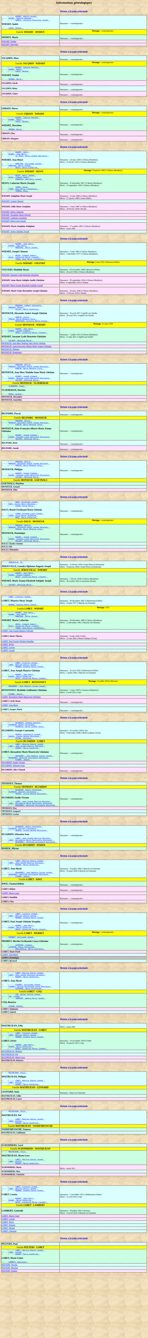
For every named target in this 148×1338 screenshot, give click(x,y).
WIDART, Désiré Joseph (26, 17)
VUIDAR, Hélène (16, 1060)
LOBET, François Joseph (20, 626)
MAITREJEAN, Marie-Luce (13, 1113)
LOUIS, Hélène (16, 29)
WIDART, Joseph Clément (12, 210)
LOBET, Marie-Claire (10, 1279)
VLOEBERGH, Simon (17, 404)
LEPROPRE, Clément (24, 994)
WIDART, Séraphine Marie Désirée (16, 224)
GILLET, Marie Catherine (27, 322)
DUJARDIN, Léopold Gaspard (28, 758)
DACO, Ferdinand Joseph (27, 525)
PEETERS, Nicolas (9, 1329)
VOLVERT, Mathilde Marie (21, 355)
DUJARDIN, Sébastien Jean (13, 805)
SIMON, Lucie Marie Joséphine (23, 540)
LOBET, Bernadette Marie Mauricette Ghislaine (21, 732)
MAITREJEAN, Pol (10, 1110)
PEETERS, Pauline (9, 1335)
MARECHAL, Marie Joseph (20, 172)
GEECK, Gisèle (16, 412)
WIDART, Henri (22, 157)
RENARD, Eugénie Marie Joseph (23, 634)
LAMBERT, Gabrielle (18, 1326)
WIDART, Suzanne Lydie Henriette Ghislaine (20, 286)
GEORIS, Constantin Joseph (28, 770)
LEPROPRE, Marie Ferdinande (22, 996)
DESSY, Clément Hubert (20, 185)
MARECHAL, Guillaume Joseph (29, 170)
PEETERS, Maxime (10, 1332)
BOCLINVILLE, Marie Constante (30, 999)
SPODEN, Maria (16, 82)
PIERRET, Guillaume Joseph (22, 986)
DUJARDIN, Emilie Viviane (13, 802)
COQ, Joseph (15, 1049)
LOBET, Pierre (8, 1285)
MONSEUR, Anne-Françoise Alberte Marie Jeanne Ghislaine (26, 361)
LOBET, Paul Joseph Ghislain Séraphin (18, 673)
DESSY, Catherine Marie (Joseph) (25, 268)
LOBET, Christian (9, 1294)
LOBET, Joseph (8, 682)
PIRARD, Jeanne (16, 729)
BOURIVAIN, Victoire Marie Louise (32, 334)
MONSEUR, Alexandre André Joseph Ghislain (29, 382)
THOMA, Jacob (22, 195)
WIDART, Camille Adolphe (21, 19)
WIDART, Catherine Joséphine (14, 227)
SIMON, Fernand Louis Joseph (29, 538)
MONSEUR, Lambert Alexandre (29, 317)
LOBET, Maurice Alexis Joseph (23, 697)
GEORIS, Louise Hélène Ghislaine (25, 773)
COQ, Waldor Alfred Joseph (28, 1047)
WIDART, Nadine (9, 43)
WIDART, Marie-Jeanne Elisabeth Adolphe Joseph (22, 297)
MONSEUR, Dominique (12, 367)
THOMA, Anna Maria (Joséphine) (24, 197)
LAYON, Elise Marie (25, 529)
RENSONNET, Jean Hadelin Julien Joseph (28, 720)
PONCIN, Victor (23, 330)
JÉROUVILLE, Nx (16, 590)
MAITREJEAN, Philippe (12, 1107)
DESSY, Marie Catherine (27, 174)
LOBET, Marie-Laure (10, 939)
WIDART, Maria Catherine (13, 221)
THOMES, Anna (22, 200)
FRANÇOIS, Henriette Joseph (29, 187)
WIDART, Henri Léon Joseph (14, 230)
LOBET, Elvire (8, 676)
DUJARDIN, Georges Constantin (23, 832)
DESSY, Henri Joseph (25, 182)
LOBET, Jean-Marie (10, 740)
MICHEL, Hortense (24, 775)
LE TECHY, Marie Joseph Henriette (32, 161)
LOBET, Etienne (8, 1288)
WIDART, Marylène (10, 46)
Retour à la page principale (74, 11)
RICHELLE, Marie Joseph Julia (30, 762)
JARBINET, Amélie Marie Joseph (30, 1051)
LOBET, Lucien (8, 679)
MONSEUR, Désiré (17, 319)
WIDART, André (16, 71)
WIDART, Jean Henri (18, 159)
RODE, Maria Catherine (26, 542)
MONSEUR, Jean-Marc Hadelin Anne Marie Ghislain (24, 358)
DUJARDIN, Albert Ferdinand (22, 760)
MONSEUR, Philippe (10, 364)
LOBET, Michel (8, 1291)
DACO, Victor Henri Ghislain (23, 527)
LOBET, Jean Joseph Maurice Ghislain (17, 662)
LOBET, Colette (8, 1282)
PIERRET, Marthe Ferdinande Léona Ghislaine (30, 1038)
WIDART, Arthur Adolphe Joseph (15, 241)
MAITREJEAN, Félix (18, 1129)
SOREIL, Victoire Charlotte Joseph (32, 21)
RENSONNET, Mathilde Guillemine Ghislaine (29, 796)
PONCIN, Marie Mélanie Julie (23, 332)
